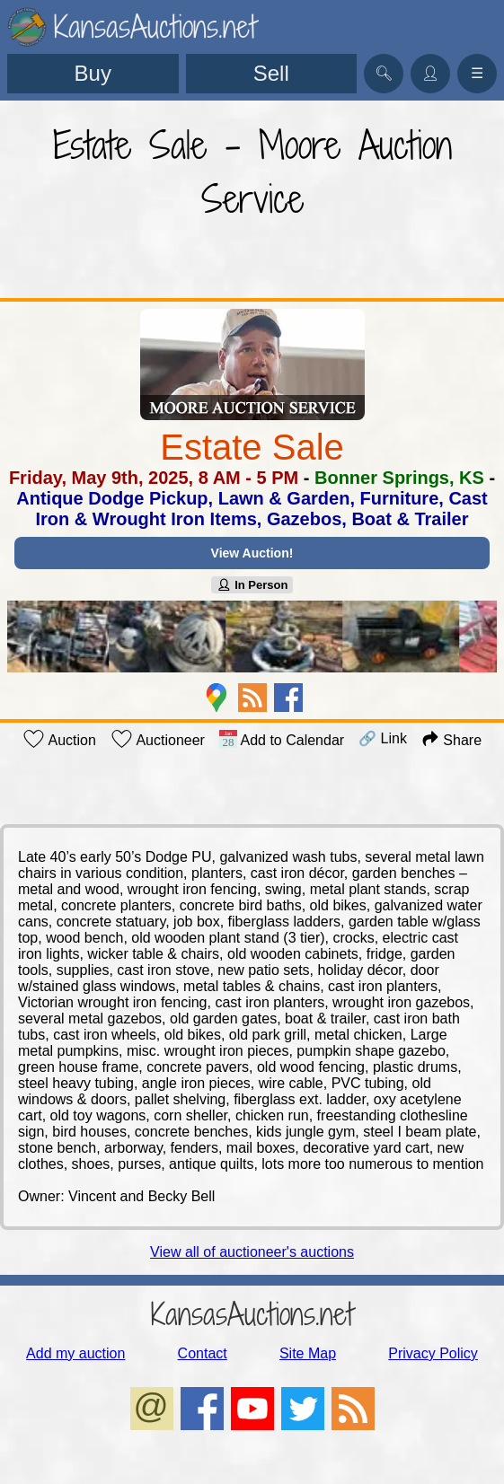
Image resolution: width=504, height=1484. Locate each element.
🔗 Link (382, 738)
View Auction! (252, 553)
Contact (202, 1353)
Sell (271, 73)
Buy (93, 73)
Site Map (307, 1353)
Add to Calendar (281, 739)
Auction (59, 739)
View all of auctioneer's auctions (252, 1252)
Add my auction (75, 1353)
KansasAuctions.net (252, 1314)
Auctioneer (158, 739)
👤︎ (430, 73)
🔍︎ (384, 73)
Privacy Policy (433, 1353)
